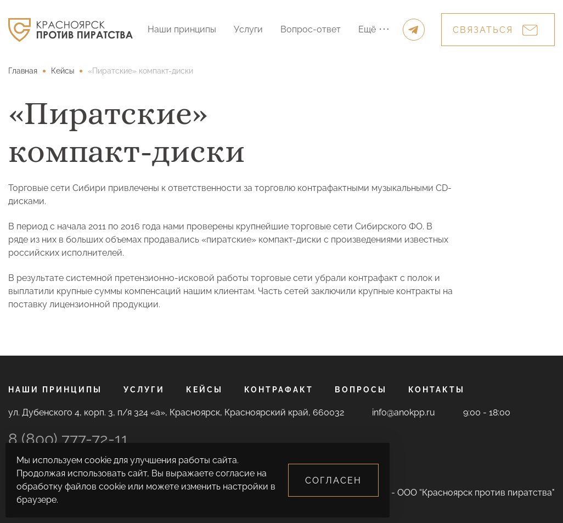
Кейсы (204, 389)
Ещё (373, 29)
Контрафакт (278, 389)
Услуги (248, 29)
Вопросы (361, 389)
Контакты (436, 389)
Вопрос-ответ (310, 29)
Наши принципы (182, 29)
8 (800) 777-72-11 (68, 439)
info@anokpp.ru (403, 412)
